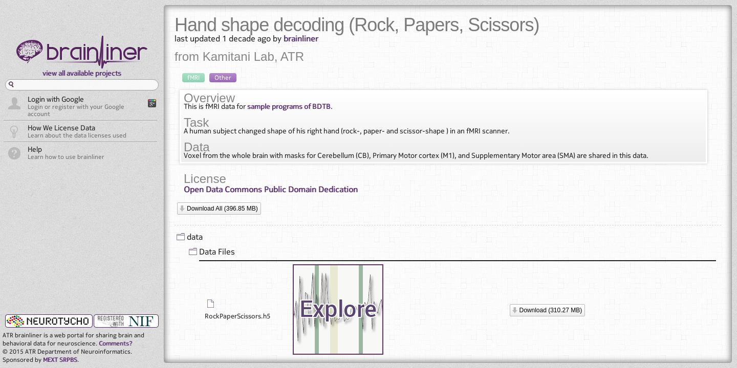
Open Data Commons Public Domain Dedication (271, 189)
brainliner (301, 38)
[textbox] (82, 84)
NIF (126, 321)
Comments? (116, 343)
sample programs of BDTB (289, 106)
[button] (219, 208)
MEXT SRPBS (60, 359)
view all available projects (81, 73)
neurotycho (48, 320)
